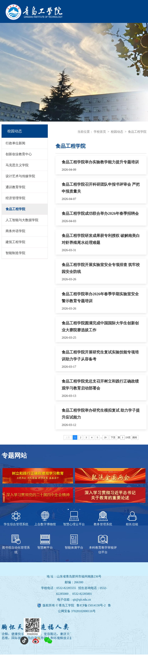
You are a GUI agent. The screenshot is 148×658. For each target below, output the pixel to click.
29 (105, 441)
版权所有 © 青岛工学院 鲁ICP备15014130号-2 (74, 608)
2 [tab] (74, 513)
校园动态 (117, 131)
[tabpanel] (74, 491)
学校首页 (100, 131)
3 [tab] (80, 513)
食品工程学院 (137, 131)
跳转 (134, 441)
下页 (113, 441)
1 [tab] (68, 513)
